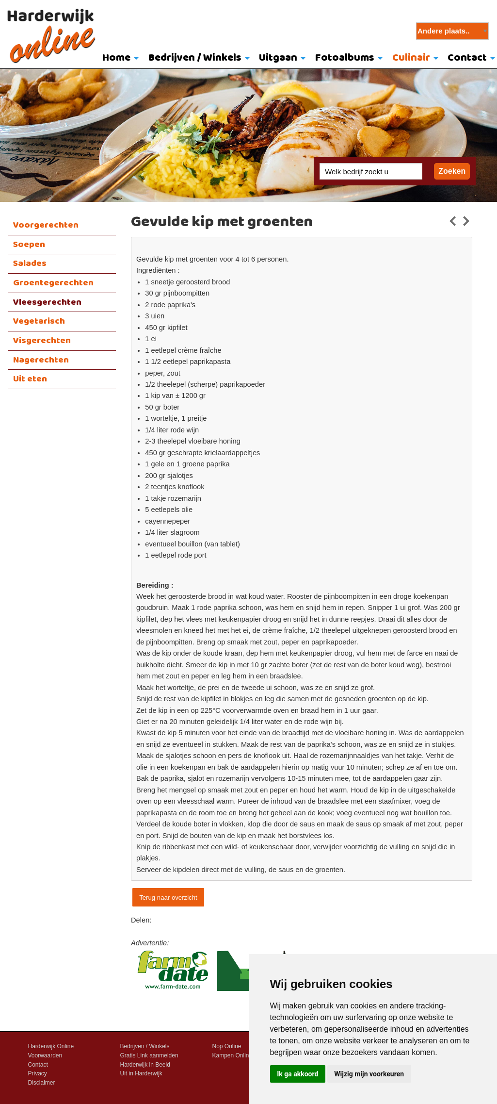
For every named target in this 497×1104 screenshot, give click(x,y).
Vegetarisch (39, 321)
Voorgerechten (46, 225)
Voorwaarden (45, 1055)
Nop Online (226, 1046)
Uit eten (30, 379)
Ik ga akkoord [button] (297, 1074)
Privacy (37, 1073)
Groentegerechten (53, 283)
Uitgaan (278, 57)
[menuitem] (118, 58)
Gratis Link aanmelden (149, 1055)
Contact (38, 1064)
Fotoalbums (344, 57)
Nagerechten (41, 360)
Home (116, 57)
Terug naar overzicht (168, 897)
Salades (30, 263)
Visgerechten (42, 340)
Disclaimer (41, 1082)
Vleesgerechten (47, 302)
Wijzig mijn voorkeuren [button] (369, 1074)
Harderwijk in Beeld (145, 1064)
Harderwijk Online (51, 1046)
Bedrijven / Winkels (194, 57)
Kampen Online (232, 1055)
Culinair (411, 57)
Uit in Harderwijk (141, 1073)
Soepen (29, 244)
